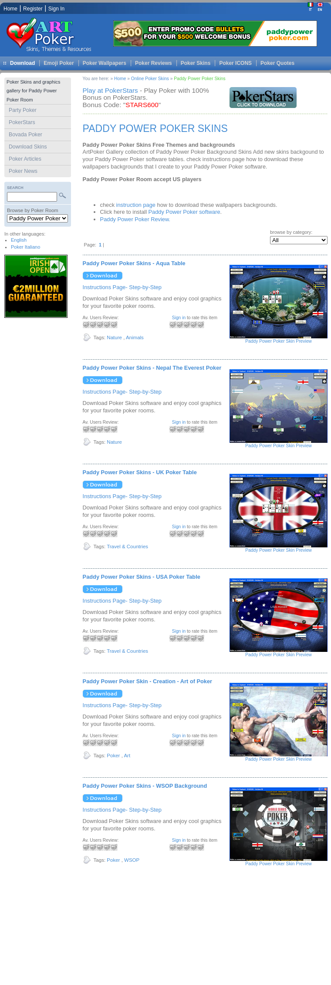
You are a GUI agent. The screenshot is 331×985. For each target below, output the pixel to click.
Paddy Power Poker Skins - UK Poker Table (140, 472)
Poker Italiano (25, 247)
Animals (135, 337)
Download (22, 63)
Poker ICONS (235, 63)
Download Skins (28, 147)
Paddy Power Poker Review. (135, 219)
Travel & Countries (127, 546)
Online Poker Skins (150, 78)
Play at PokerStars (110, 90)
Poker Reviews (153, 63)
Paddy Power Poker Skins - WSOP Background (145, 786)
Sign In (56, 9)
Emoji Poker (59, 63)
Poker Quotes (277, 63)
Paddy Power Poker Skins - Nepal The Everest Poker (152, 367)
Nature (114, 337)
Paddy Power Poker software (184, 212)
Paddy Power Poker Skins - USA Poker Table (141, 576)
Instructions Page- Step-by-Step (122, 287)
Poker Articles (25, 159)
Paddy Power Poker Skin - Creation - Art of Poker (147, 681)
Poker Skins (196, 63)
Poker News (23, 171)
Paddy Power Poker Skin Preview (278, 341)
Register (33, 9)
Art (127, 755)
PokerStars (22, 122)
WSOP (131, 860)
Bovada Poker (25, 135)
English (19, 240)
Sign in (179, 317)
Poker (113, 755)
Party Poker (23, 110)
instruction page (135, 205)
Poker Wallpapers (104, 63)
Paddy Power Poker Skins (199, 78)
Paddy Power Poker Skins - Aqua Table (134, 263)
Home (120, 78)
